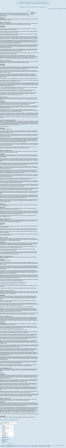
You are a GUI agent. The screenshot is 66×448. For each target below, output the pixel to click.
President (21, 2)
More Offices (4, 446)
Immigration (4, 436)
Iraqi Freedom (42, 446)
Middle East (4, 440)
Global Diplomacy (5, 433)
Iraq (2, 438)
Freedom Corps (53, 445)
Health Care (4, 434)
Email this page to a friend (61, 8)
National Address (36, 446)
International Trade (5, 437)
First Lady (32, 2)
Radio (29, 445)
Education (4, 430)
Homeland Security (5, 435)
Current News (6, 445)
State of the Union (20, 446)
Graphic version (47, 3)
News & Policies (43, 2)
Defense (3, 428)
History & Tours (18, 3)
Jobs (39, 3)
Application (45, 445)
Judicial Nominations (5, 439)
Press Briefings (11, 445)
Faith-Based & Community (60, 445)
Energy (3, 431)
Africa (3, 426)
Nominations (41, 445)
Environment (4, 432)
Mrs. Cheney (37, 2)
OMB (0, 446)
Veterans (3, 442)
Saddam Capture (26, 446)
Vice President (26, 2)
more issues (10, 443)
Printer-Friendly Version (52, 8)
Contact (42, 3)
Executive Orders (24, 445)
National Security (5, 441)
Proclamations (16, 445)
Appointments (34, 3)
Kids (23, 3)
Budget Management (5, 427)
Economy (3, 429)
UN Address (31, 446)
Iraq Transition (15, 446)
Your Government (28, 3)
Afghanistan (4, 425)
